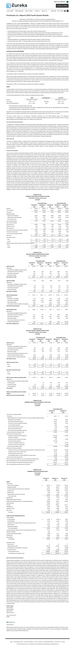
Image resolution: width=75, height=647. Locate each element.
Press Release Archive (18, 641)
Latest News (9, 11)
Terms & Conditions (38, 641)
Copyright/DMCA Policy (48, 641)
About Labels (29, 11)
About (11, 641)
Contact (37, 11)
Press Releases (19, 11)
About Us (44, 11)
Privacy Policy (57, 641)
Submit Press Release (28, 641)
